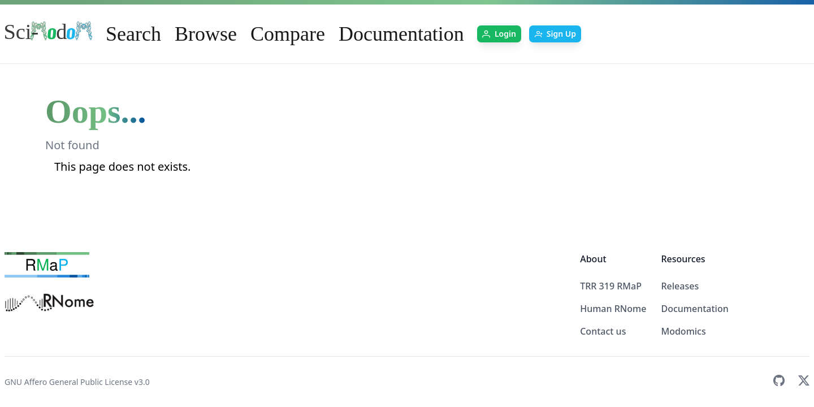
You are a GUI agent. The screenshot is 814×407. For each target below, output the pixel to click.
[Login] (499, 34)
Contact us (603, 331)
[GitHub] (779, 382)
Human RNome (613, 308)
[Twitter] (803, 382)
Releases (680, 286)
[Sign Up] (555, 34)
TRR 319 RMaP (611, 286)
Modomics (683, 331)
